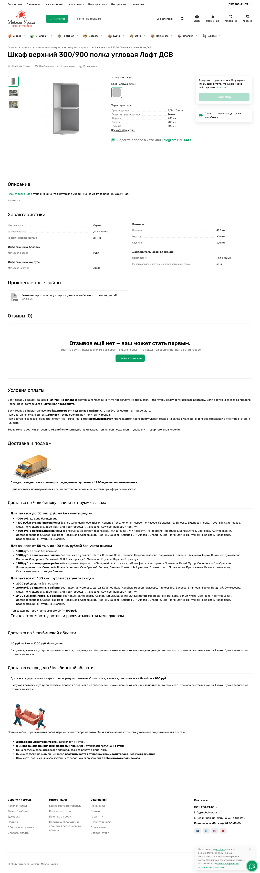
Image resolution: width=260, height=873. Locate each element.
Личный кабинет (19, 811)
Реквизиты (98, 805)
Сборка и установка (21, 827)
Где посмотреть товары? (65, 805)
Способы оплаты (18, 832)
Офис (135, 36)
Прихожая (160, 36)
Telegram (169, 140)
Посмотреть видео (20, 193)
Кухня (114, 36)
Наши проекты (96, 4)
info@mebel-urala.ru (207, 812)
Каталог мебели (18, 805)
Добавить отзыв (20, 66)
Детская (91, 36)
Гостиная (65, 36)
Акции (14, 36)
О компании (33, 4)
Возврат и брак (101, 822)
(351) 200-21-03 (238, 4)
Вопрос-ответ (100, 832)
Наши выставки (54, 4)
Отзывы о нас (99, 827)
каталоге (220, 87)
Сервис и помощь (20, 799)
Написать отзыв (130, 358)
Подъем (13, 822)
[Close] (250, 849)
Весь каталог (15, 4)
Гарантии (97, 816)
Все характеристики (123, 130)
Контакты (138, 4)
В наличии (39, 36)
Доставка (14, 816)
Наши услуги (74, 4)
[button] (116, 92)
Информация (118, 4)
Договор (96, 811)
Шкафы (209, 36)
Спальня (185, 36)
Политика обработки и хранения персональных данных (65, 826)
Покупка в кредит (60, 816)
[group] (65, 125)
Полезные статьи (60, 811)
